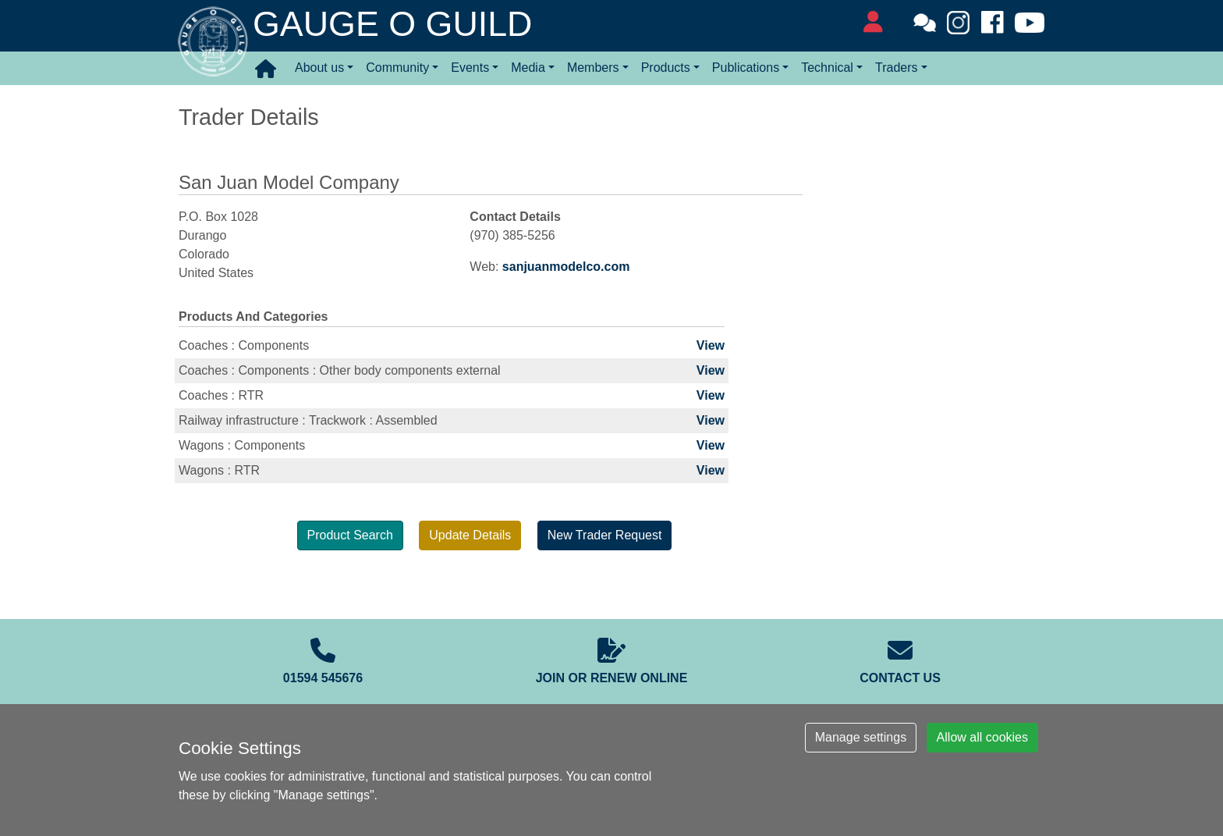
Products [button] (665, 67)
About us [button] (319, 67)
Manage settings (860, 737)
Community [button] (397, 67)
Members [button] (593, 67)
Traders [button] (896, 67)
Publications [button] (745, 67)
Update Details (470, 535)
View (711, 345)
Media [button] (528, 67)
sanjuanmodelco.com (566, 266)
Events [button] (470, 67)
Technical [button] (827, 67)
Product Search (350, 535)
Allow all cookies (982, 737)
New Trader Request (605, 535)
